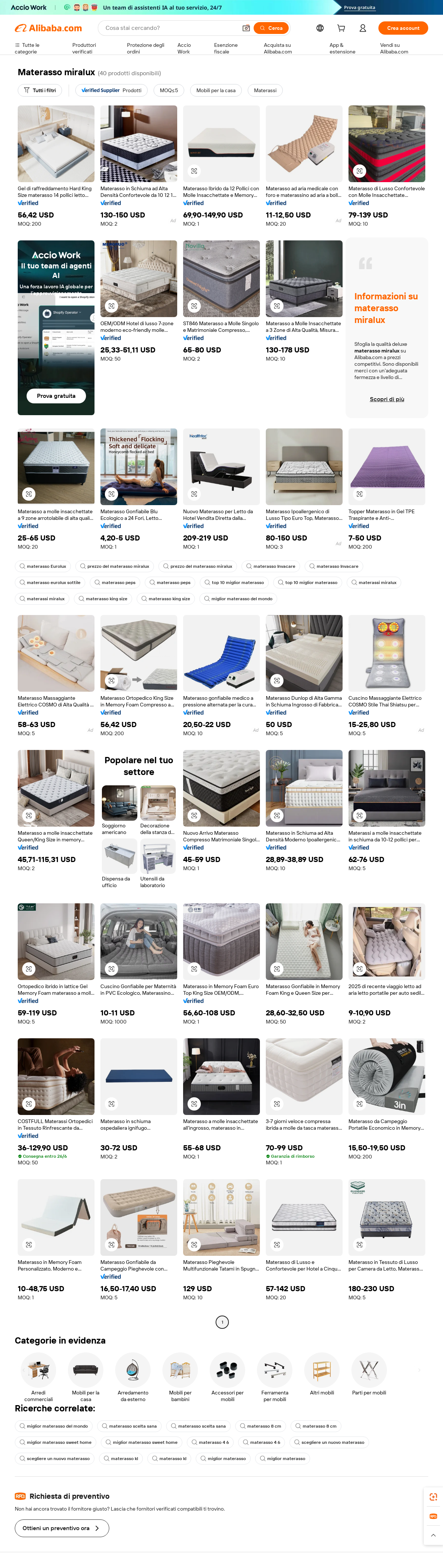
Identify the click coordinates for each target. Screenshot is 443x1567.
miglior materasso (223, 1459)
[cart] (342, 29)
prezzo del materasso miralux (114, 566)
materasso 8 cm (260, 1426)
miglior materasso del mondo (238, 599)
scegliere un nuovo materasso (329, 1442)
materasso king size (103, 599)
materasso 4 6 (210, 1442)
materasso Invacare (270, 566)
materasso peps (115, 583)
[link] (433, 1497)
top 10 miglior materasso (234, 583)
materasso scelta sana (129, 1426)
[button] (246, 28)
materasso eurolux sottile (50, 583)
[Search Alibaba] (171, 28)
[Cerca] (271, 28)
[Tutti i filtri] (40, 90)
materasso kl (121, 1459)
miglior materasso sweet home (56, 1442)
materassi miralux (373, 583)
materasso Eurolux (43, 566)
